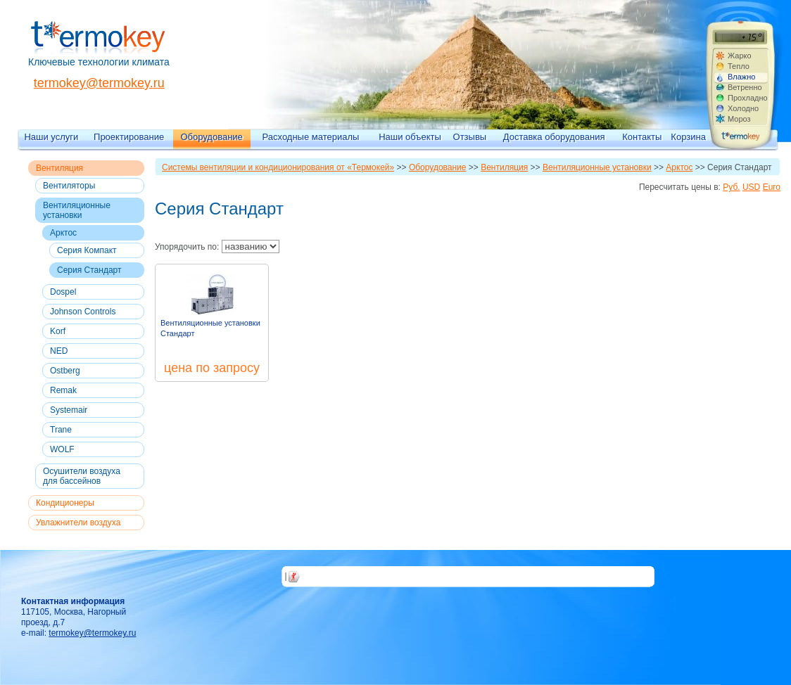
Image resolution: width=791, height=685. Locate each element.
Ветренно (745, 87)
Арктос (63, 233)
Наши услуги (51, 137)
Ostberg (65, 371)
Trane (61, 430)
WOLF (62, 449)
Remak (63, 390)
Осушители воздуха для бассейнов (81, 476)
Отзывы (470, 137)
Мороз (739, 119)
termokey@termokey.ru (99, 83)
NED (59, 351)
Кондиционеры (65, 503)
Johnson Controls (82, 311)
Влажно (741, 76)
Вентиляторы (69, 186)
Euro (771, 187)
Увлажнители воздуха (78, 522)
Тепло (738, 66)
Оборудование (211, 137)
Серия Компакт (87, 250)
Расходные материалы (311, 137)
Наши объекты (410, 137)
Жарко (740, 55)
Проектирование (129, 137)
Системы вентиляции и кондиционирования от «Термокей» (278, 167)
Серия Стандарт (89, 270)
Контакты (642, 137)
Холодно (743, 108)
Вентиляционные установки (76, 210)
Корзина (688, 137)
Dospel (63, 292)
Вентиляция (59, 168)
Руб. (731, 187)
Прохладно (747, 98)
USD (751, 187)
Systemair (68, 410)
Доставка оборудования (554, 137)
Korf (57, 331)
